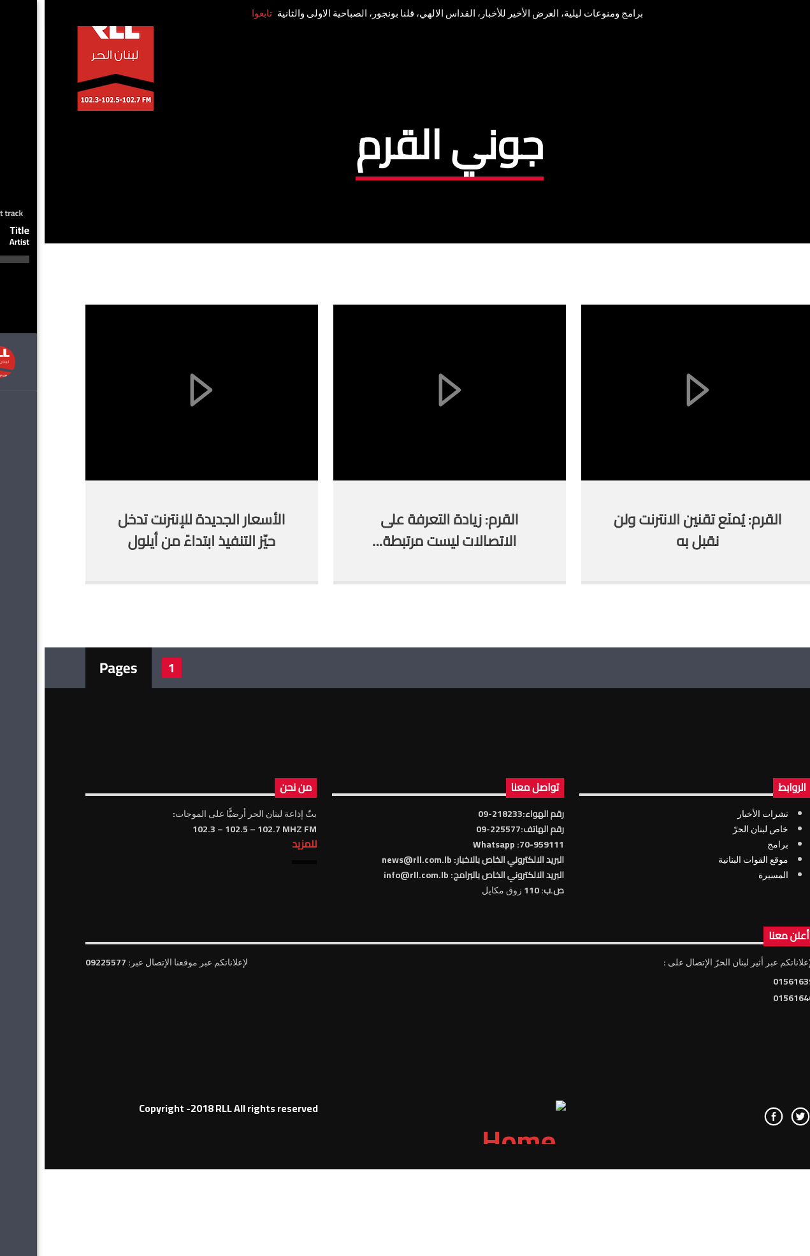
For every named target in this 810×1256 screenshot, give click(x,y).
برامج (733, 1072)
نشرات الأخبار (718, 1041)
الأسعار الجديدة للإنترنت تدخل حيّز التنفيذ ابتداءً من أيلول (157, 757)
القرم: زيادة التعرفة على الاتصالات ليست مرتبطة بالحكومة (405, 768)
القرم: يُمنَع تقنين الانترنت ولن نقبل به (653, 757)
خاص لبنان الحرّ (716, 1056)
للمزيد (259, 1071)
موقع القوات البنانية (709, 1087)
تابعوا (217, 13)
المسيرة (729, 1102)
